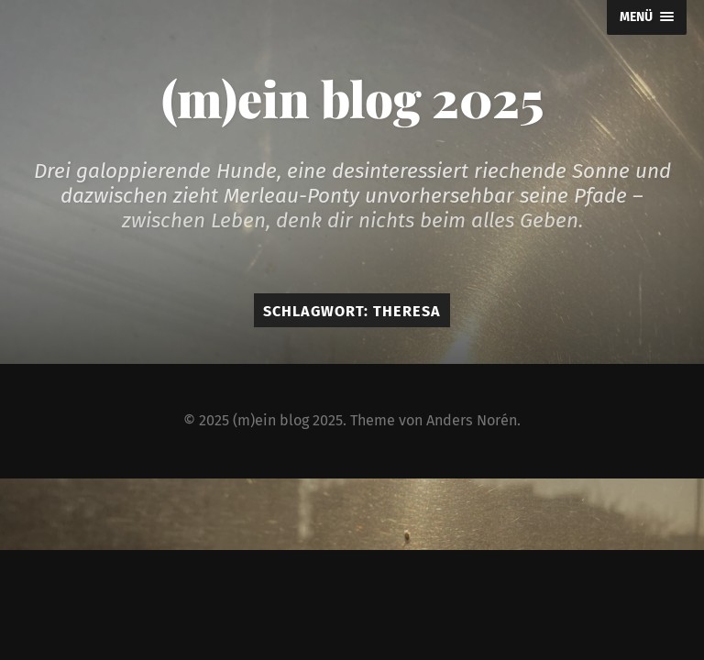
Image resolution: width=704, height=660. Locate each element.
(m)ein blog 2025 (352, 98)
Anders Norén (471, 420)
